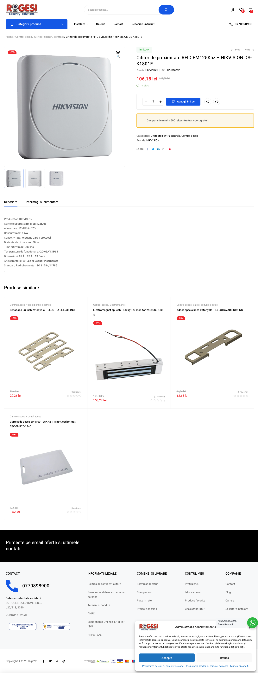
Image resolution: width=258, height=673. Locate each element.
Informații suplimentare (42, 202)
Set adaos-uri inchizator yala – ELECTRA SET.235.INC (42, 310)
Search (166, 10)
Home (9, 37)
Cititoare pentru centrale (49, 37)
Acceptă (166, 658)
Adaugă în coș (186, 102)
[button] (118, 54)
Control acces (23, 37)
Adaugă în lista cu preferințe (207, 101)
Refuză (224, 658)
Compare (216, 101)
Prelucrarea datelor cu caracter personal (163, 666)
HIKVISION (151, 70)
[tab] (10, 202)
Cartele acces (17, 416)
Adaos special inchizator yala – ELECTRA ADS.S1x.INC (210, 310)
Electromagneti (118, 305)
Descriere (10, 202)
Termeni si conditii (239, 666)
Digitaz (32, 661)
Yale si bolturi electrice (38, 305)
